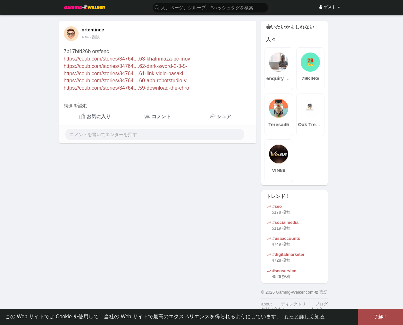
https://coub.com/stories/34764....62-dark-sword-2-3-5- (126, 66)
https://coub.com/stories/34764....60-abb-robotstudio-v (125, 80)
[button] (210, 7)
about (266, 304)
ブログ (321, 304)
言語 (321, 292)
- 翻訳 (95, 37)
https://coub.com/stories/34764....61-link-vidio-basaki (123, 73)
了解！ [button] (380, 316)
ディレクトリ (293, 304)
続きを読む (76, 105)
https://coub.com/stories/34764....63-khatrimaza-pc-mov (127, 58)
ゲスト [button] (329, 6)
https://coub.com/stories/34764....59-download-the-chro (126, 88)
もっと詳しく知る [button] (304, 316)
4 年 (85, 37)
